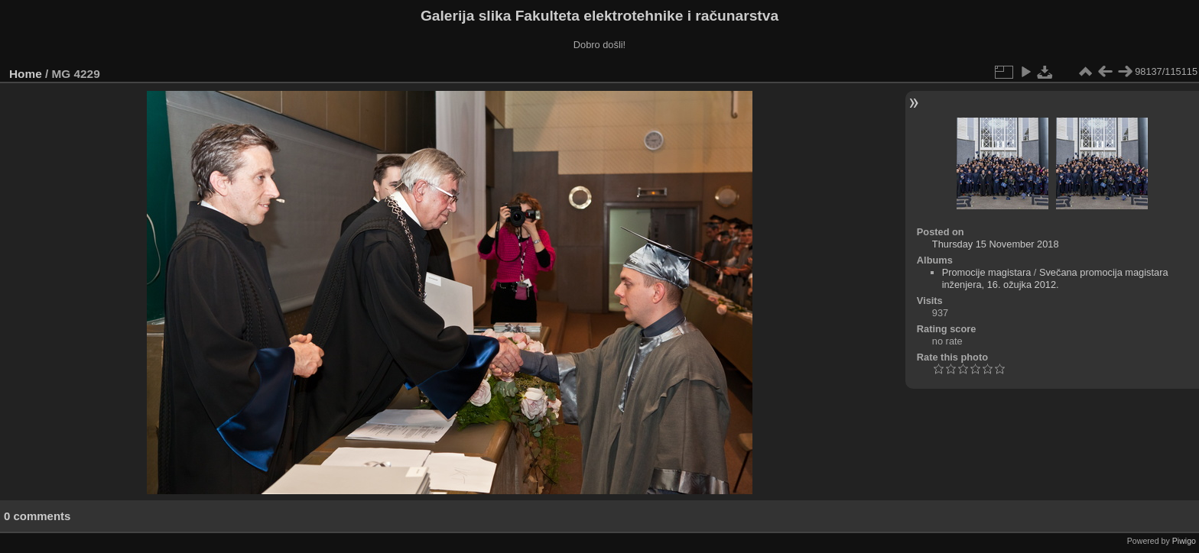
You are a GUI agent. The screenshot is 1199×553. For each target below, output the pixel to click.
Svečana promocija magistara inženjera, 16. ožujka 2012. (1055, 278)
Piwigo (1184, 540)
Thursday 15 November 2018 (995, 244)
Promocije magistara (987, 272)
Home (25, 73)
